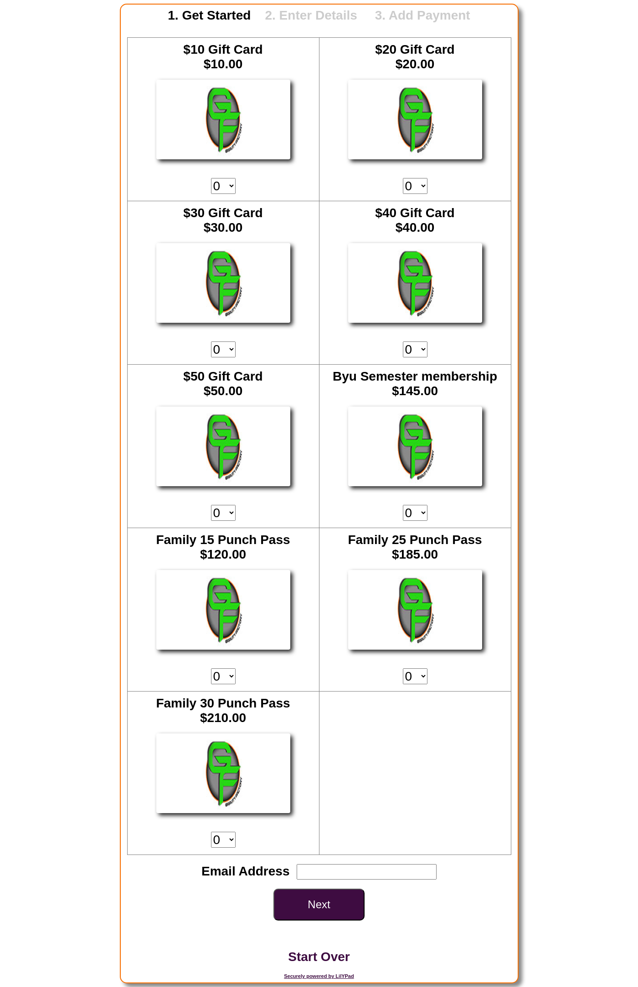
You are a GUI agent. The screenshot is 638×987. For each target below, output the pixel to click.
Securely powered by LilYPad (319, 976)
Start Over (319, 957)
